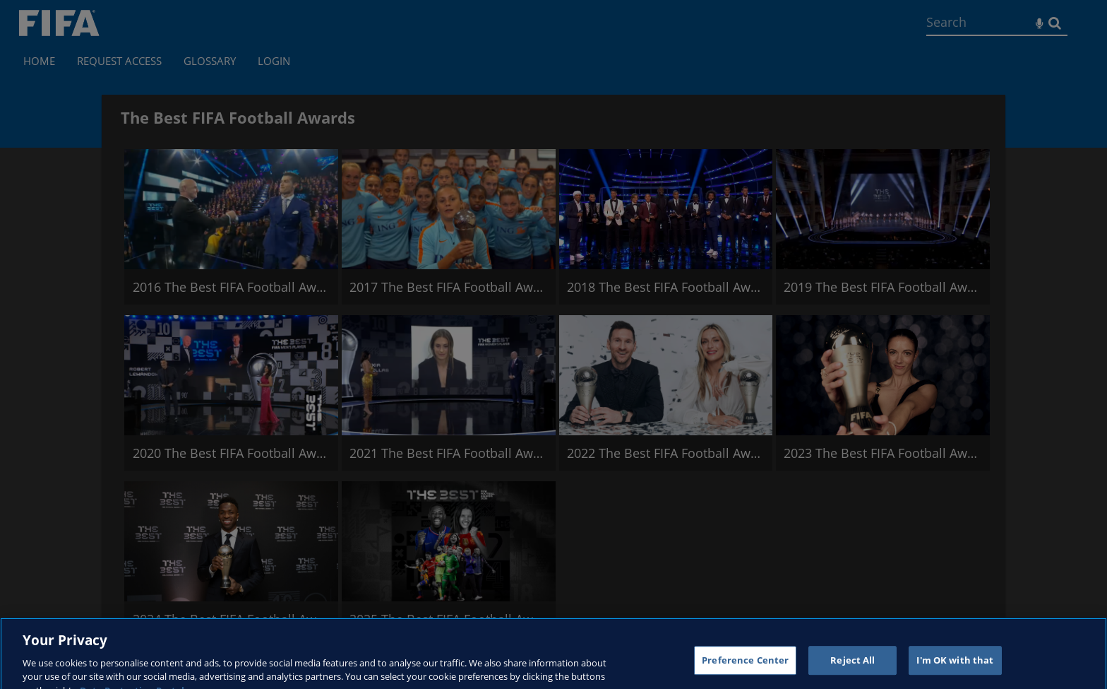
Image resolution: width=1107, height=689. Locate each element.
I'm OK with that (954, 666)
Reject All (852, 666)
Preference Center (745, 666)
